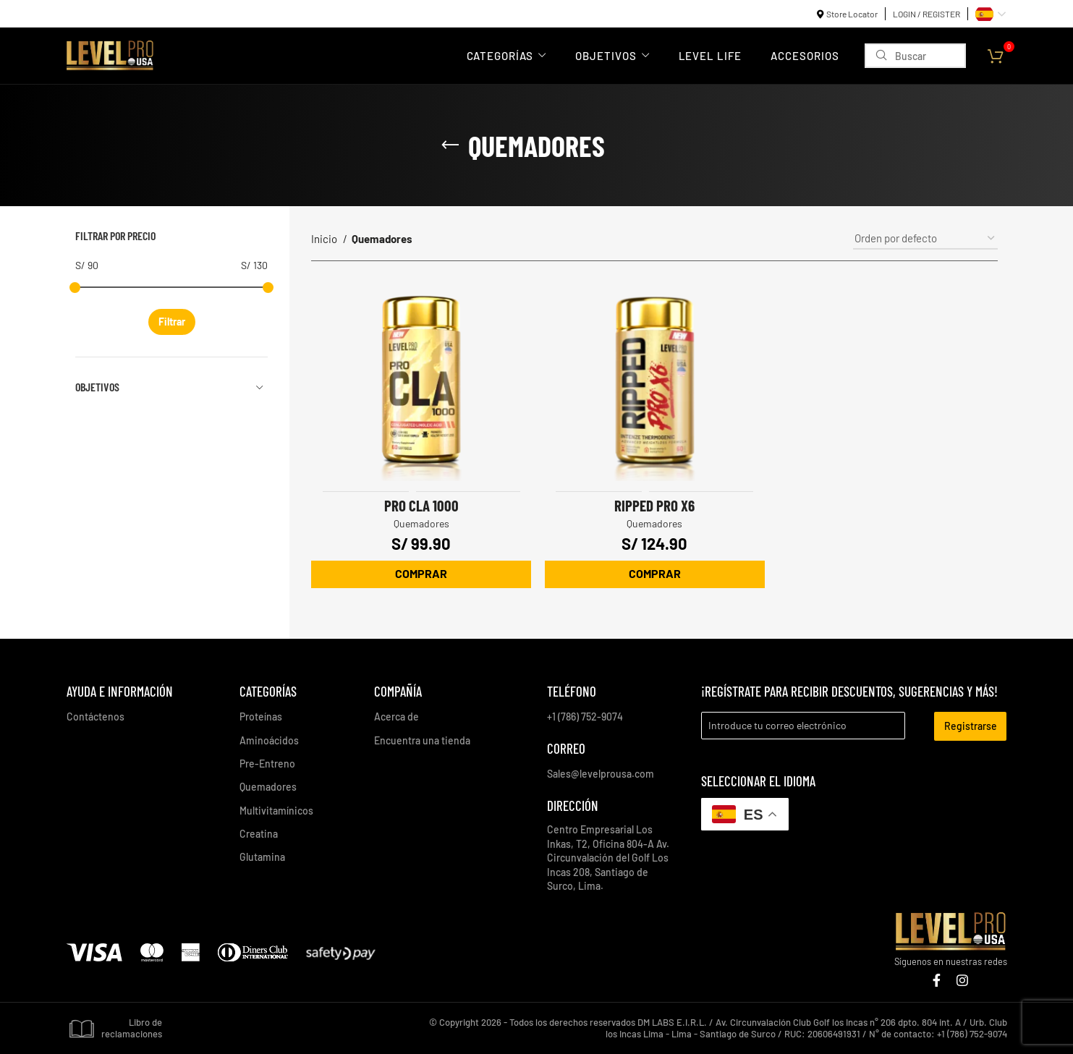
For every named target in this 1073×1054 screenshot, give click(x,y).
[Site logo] (110, 54)
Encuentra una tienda (422, 739)
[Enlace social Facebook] (936, 979)
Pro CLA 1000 (420, 505)
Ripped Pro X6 (654, 505)
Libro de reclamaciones (115, 1027)
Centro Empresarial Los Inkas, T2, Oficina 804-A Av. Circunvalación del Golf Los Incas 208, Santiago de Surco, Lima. (608, 857)
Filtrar (171, 321)
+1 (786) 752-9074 (585, 716)
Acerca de (396, 716)
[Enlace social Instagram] (962, 979)
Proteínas (260, 716)
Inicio (325, 238)
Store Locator (852, 14)
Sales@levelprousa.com (600, 773)
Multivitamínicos (276, 810)
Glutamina (262, 856)
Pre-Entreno (267, 763)
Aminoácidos (269, 739)
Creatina (258, 833)
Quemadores (421, 523)
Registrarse (970, 725)
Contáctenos (95, 716)
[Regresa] (450, 145)
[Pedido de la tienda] (925, 239)
